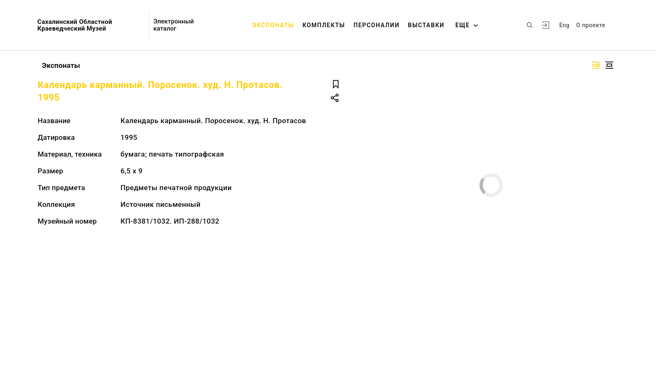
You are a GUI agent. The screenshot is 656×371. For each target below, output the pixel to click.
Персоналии (377, 25)
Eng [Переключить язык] (564, 25)
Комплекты (323, 25)
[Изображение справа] (595, 65)
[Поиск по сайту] (529, 25)
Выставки (426, 25)
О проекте (590, 25)
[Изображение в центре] (609, 65)
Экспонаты (273, 25)
